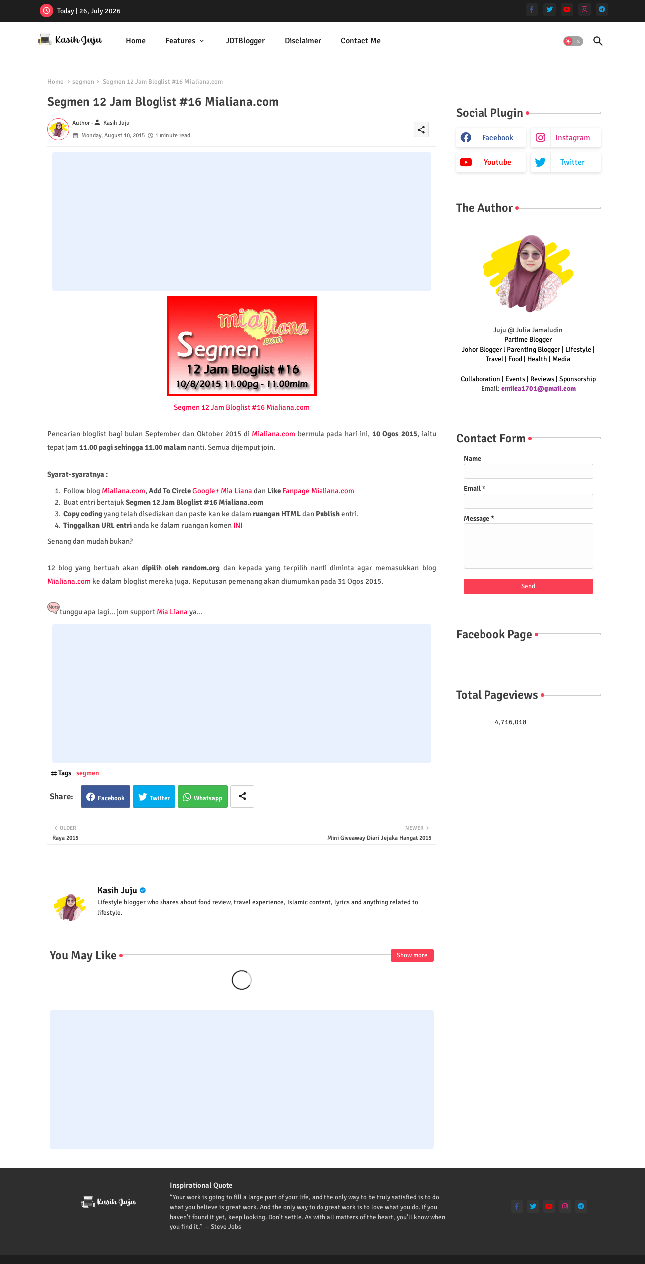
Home (136, 41)
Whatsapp (208, 798)
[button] (573, 41)
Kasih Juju (117, 890)
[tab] (136, 41)
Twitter (160, 798)
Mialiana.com (273, 433)
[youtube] (567, 9)
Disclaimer (303, 41)
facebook (497, 137)
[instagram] (584, 9)
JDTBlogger (245, 41)
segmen (83, 82)
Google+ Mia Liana (222, 490)
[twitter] (549, 9)
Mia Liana (172, 611)
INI (237, 525)
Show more (412, 955)
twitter (572, 162)
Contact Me (361, 41)
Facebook (111, 798)
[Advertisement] (241, 221)
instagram (572, 137)
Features (180, 41)
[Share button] (242, 796)
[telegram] (602, 9)
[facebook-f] (532, 9)
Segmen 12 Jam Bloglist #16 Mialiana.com (242, 407)
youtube (497, 162)
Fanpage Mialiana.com (318, 490)
